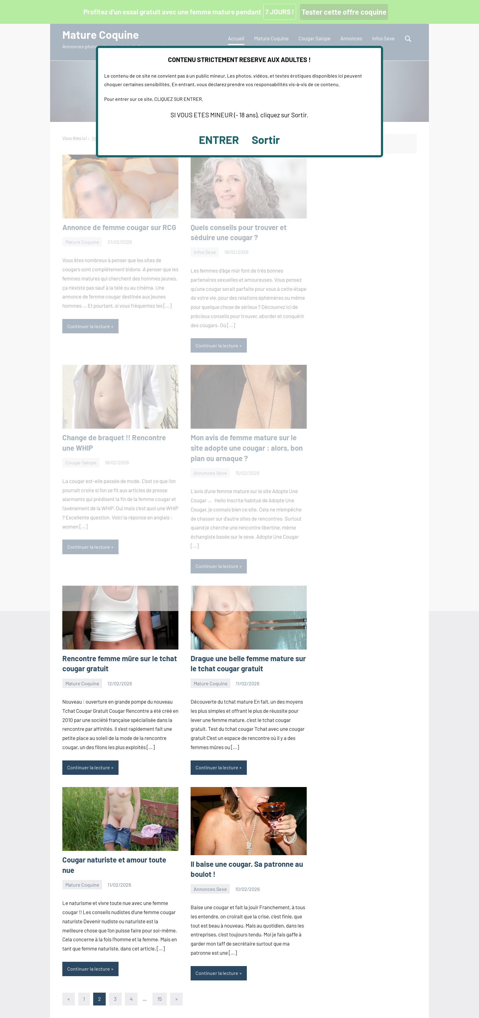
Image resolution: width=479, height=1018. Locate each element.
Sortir (266, 139)
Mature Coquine (82, 683)
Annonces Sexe (210, 889)
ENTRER (219, 139)
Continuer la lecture (88, 767)
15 (159, 999)
